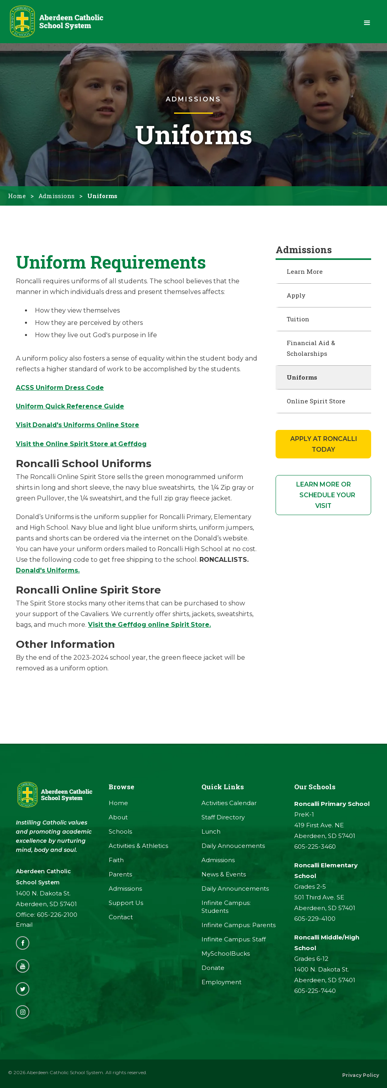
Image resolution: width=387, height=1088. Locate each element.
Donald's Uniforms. (48, 572)
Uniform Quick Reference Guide (71, 408)
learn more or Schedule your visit (323, 497)
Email (24, 927)
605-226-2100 (57, 917)
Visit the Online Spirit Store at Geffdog (82, 446)
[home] (59, 23)
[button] (367, 23)
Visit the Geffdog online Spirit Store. (150, 626)
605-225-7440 (315, 992)
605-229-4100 (314, 920)
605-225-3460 (315, 848)
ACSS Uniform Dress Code (60, 390)
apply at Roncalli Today (323, 446)
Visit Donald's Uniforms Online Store (78, 427)
